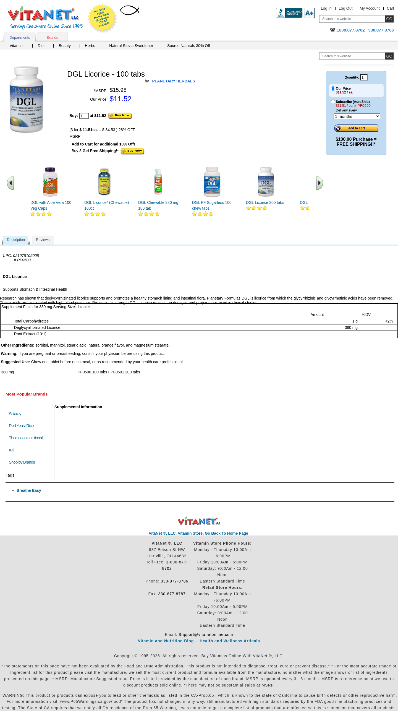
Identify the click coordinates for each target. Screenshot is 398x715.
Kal (11, 450)
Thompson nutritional (26, 437)
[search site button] (389, 56)
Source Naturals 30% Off (188, 45)
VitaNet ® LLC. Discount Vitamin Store (199, 521)
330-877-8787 (172, 594)
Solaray (15, 413)
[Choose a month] (357, 116)
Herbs (90, 45)
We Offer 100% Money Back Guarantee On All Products (102, 18)
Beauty (65, 45)
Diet (41, 45)
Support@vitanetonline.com (206, 634)
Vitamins (17, 45)
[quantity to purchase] (84, 116)
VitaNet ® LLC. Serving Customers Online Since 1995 (45, 18)
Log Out (346, 8)
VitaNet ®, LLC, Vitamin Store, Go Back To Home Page (198, 533)
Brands (52, 37)
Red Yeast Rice (21, 425)
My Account (369, 8)
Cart (390, 8)
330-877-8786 (174, 581)
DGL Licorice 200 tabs (265, 202)
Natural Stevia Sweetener (131, 45)
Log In (326, 8)
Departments (19, 37)
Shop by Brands (23, 462)
